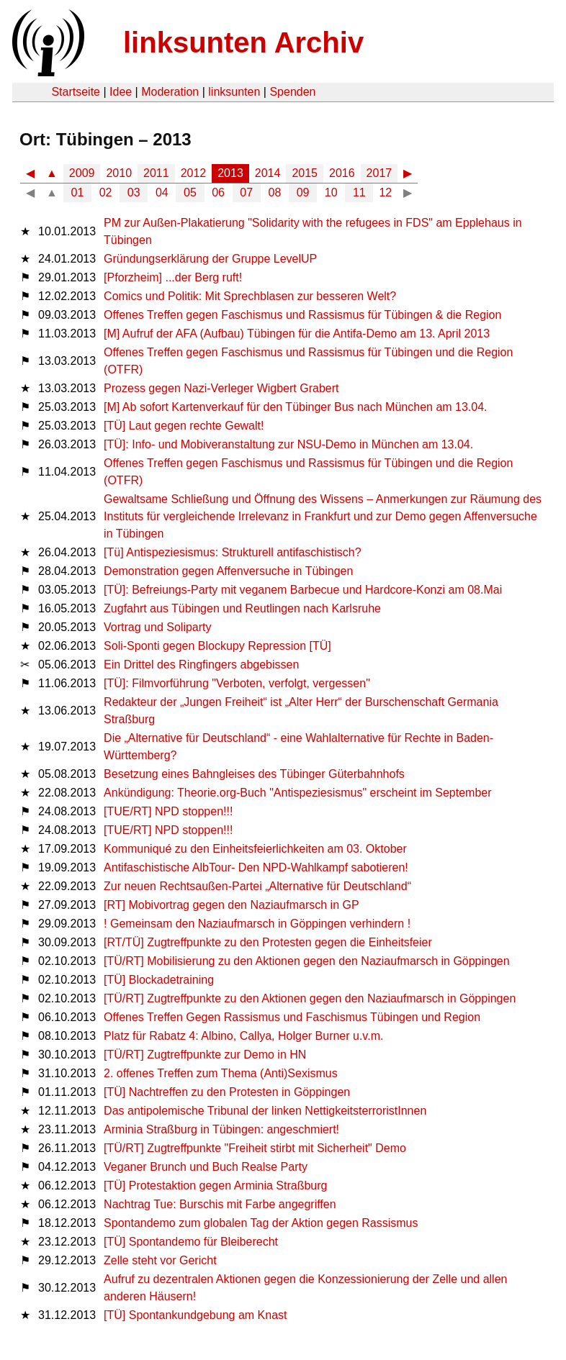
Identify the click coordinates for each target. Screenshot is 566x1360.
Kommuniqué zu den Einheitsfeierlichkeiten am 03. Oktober (255, 849)
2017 (379, 173)
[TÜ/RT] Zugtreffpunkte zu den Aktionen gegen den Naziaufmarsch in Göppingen (310, 998)
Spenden (292, 92)
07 (246, 192)
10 (331, 192)
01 (77, 192)
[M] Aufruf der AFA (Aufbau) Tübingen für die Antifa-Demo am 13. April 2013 (297, 333)
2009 (82, 173)
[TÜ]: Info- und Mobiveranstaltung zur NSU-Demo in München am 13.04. (288, 444)
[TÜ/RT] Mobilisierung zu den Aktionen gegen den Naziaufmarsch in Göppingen (307, 961)
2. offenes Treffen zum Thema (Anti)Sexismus (221, 1073)
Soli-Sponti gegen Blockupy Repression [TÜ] (217, 646)
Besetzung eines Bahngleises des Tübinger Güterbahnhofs (254, 774)
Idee (120, 92)
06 (218, 192)
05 (190, 192)
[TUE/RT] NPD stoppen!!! (168, 811)
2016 (342, 173)
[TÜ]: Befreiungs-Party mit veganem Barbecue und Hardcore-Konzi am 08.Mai (303, 590)
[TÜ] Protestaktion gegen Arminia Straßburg (215, 1185)
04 (162, 192)
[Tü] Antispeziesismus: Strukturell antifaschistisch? (232, 552)
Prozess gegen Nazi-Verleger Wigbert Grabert (221, 388)
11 (359, 192)
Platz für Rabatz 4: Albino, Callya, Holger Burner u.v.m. (243, 1036)
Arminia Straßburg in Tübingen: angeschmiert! (221, 1129)
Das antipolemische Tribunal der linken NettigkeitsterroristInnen (265, 1111)
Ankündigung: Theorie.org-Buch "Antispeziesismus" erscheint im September (297, 792)
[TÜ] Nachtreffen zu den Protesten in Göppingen (227, 1092)
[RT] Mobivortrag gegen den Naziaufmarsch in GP (231, 905)
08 (275, 192)
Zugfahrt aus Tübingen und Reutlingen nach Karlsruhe (242, 608)
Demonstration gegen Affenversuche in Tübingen (228, 571)
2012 (194, 173)
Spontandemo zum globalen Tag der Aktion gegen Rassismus (261, 1223)
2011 (156, 173)
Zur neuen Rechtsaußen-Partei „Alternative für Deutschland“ (257, 886)
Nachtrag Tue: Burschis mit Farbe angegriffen (220, 1204)
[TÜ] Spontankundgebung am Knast (195, 1315)
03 (133, 192)
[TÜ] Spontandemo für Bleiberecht (191, 1242)
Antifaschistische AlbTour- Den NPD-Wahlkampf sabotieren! (256, 867)
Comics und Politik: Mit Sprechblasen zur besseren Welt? (250, 296)
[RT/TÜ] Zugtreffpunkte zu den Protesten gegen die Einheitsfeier (268, 942)
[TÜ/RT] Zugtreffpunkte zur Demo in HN (205, 1054)
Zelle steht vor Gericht (160, 1260)
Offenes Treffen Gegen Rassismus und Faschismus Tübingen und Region (292, 1017)
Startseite (75, 92)
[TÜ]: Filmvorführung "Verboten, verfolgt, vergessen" (237, 683)
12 (385, 192)
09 (303, 192)
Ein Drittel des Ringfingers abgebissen (201, 664)
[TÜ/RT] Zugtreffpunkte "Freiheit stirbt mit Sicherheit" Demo (255, 1148)
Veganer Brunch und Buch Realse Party (205, 1167)
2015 (305, 173)
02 (105, 192)
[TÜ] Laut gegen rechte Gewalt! (184, 426)
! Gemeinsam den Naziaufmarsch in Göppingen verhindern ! (257, 923)
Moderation (170, 92)
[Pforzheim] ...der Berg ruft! (173, 277)
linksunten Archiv (243, 42)
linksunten (234, 92)
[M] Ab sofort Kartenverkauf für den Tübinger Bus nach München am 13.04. (295, 407)
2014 (268, 173)
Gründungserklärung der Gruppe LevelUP (210, 259)
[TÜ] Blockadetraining (159, 980)
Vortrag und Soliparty (157, 627)
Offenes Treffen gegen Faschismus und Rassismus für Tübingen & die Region (302, 315)
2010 (119, 173)
